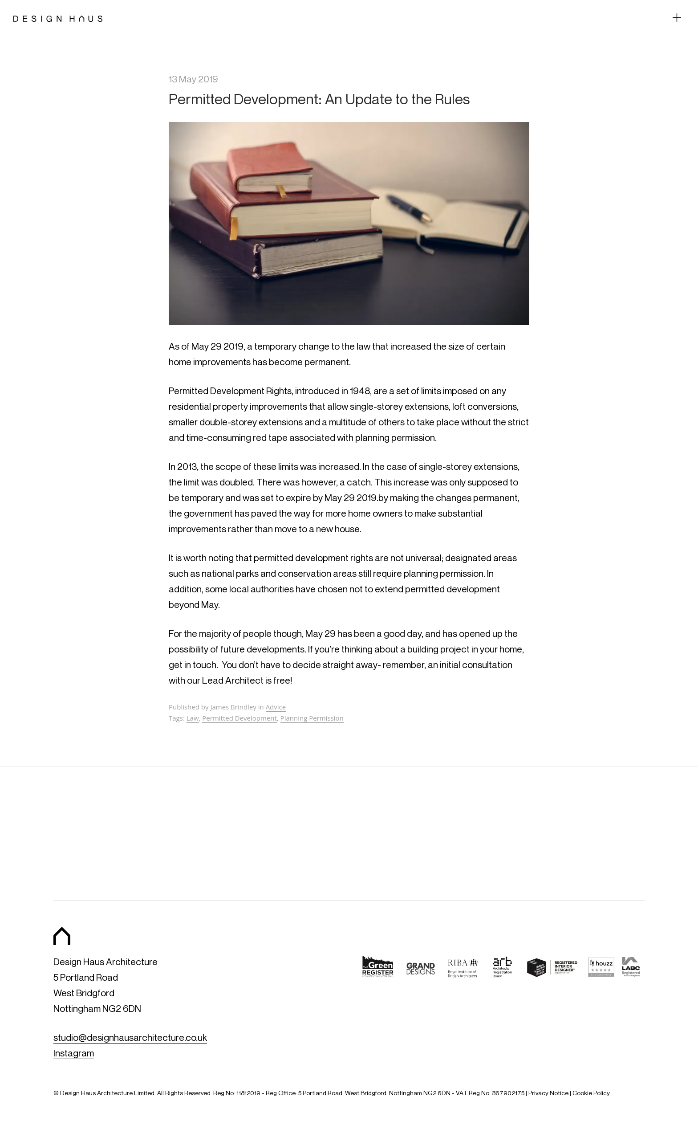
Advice (276, 706)
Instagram (73, 1053)
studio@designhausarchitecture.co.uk (130, 1037)
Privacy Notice (548, 1092)
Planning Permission (312, 717)
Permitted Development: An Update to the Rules (319, 98)
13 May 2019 (193, 79)
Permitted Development (239, 717)
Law (193, 717)
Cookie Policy (591, 1092)
